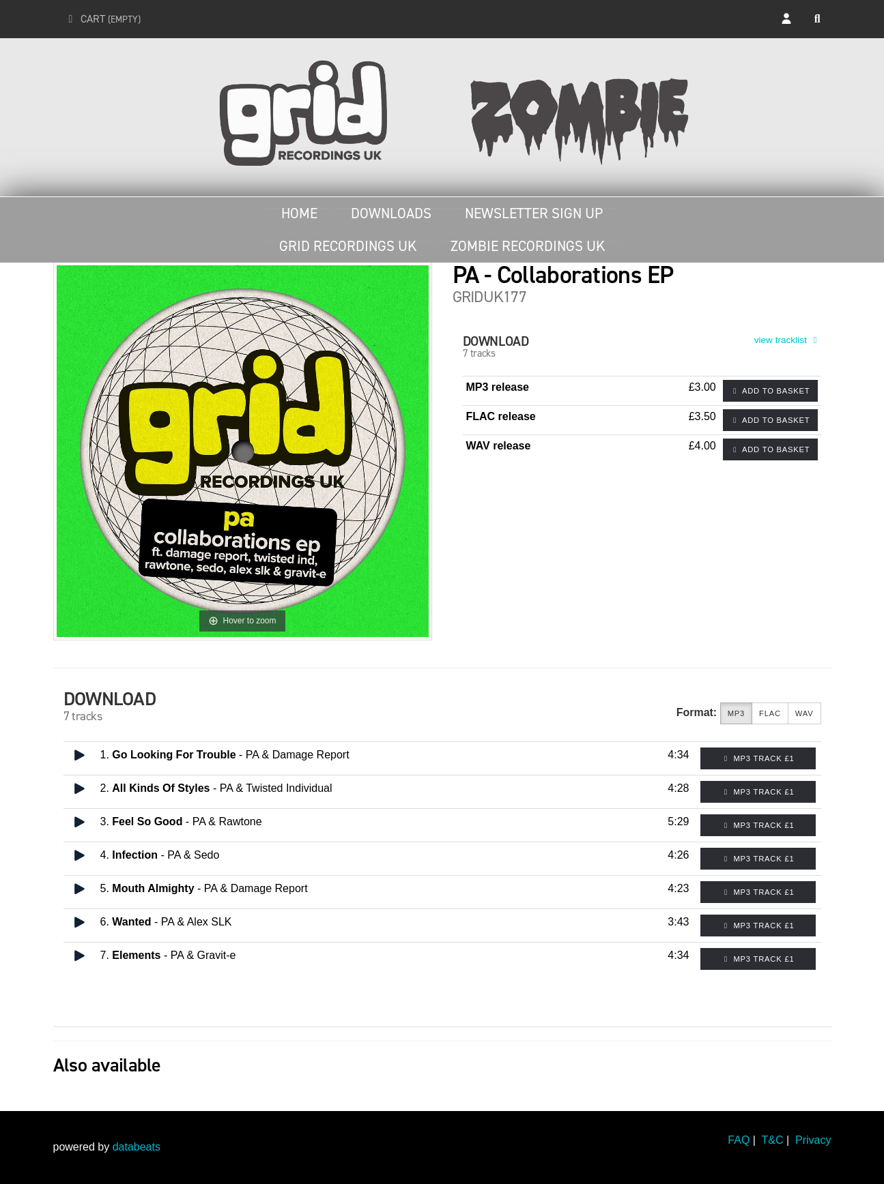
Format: (696, 712)
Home (299, 213)
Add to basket (770, 391)
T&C (773, 1140)
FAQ (739, 1140)
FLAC (770, 713)
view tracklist (787, 340)
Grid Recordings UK (347, 246)
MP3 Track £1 (758, 758)
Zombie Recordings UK (528, 246)
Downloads (391, 213)
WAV (804, 713)
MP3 (736, 713)
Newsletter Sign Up (534, 213)
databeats (136, 1147)
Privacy (813, 1140)
